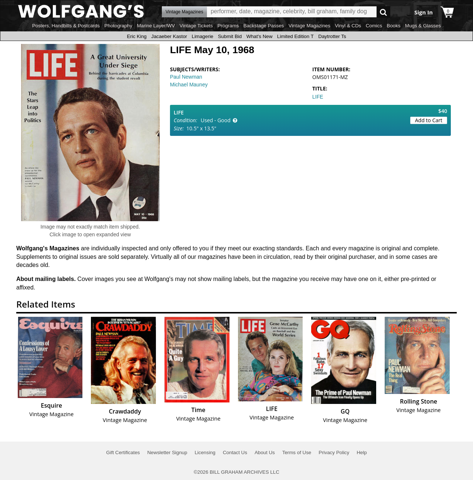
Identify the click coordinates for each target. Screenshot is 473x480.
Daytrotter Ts (332, 36)
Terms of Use (297, 452)
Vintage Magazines (309, 25)
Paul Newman (186, 77)
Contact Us (235, 452)
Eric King (136, 36)
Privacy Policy (334, 452)
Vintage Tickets (196, 25)
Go (383, 12)
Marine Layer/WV (156, 25)
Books (394, 25)
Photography (118, 25)
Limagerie (203, 36)
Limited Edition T (295, 36)
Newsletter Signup (167, 452)
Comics (374, 25)
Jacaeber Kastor (169, 36)
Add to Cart (428, 120)
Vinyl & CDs (348, 25)
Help (362, 452)
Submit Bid (230, 36)
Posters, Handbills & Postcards (66, 25)
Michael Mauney (189, 85)
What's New (259, 36)
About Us (265, 452)
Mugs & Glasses (423, 25)
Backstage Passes (264, 25)
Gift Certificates (123, 452)
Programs (228, 25)
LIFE (317, 97)
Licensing (205, 452)
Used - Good (216, 120)
